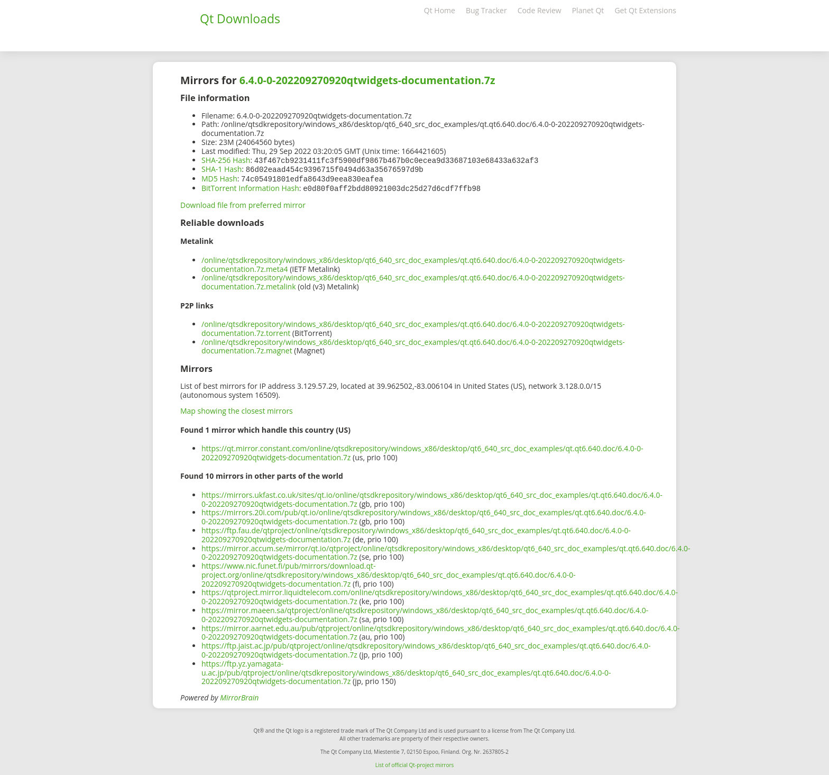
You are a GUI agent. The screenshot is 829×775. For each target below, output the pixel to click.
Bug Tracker (486, 10)
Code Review (539, 10)
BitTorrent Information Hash (250, 186)
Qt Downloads (240, 18)
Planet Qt (588, 10)
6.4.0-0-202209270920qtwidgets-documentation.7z (367, 80)
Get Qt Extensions (645, 10)
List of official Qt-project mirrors (414, 763)
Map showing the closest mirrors (236, 409)
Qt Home (439, 10)
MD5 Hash (219, 177)
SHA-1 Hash (221, 168)
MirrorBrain (239, 695)
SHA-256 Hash (225, 160)
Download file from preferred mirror (243, 203)
